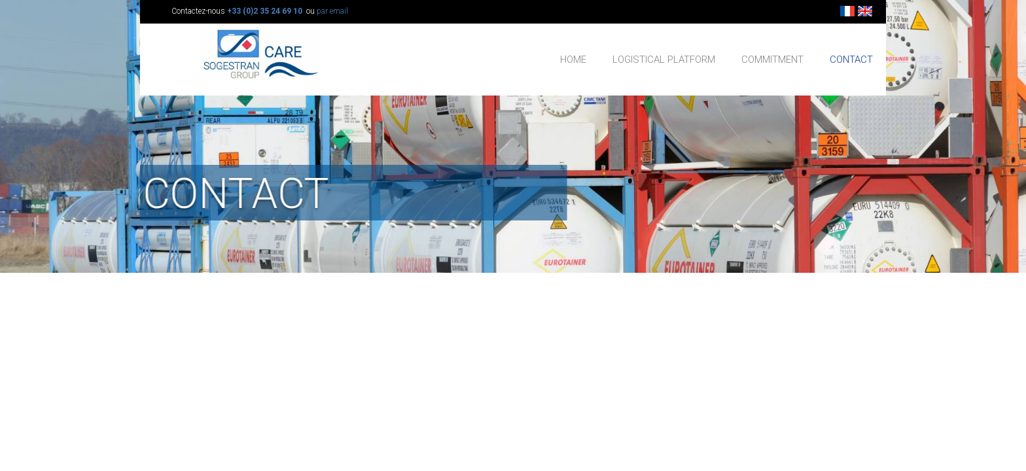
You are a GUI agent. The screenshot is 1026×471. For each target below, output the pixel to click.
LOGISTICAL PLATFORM (663, 59)
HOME (573, 59)
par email (332, 11)
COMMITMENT (772, 59)
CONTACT (851, 59)
